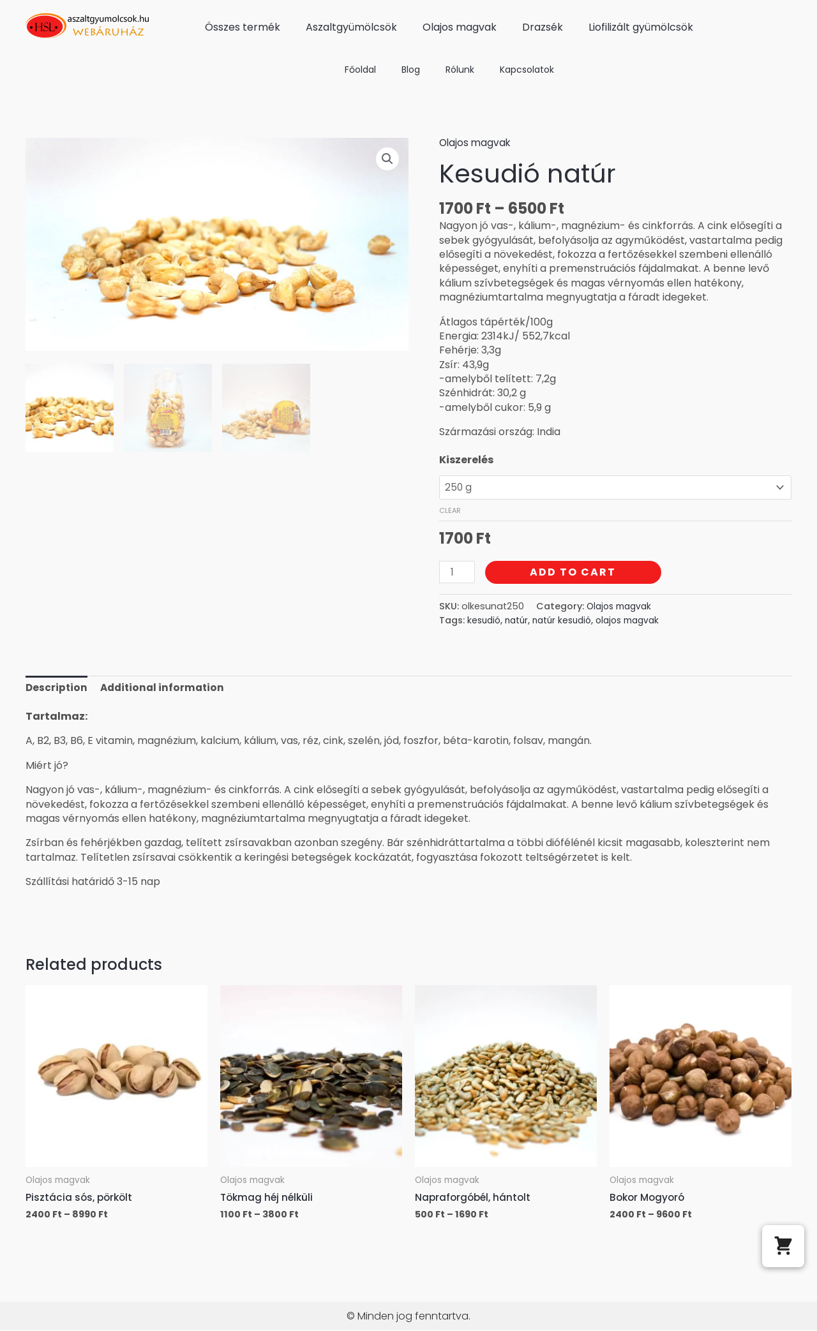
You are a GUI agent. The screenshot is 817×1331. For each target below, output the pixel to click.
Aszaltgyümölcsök (351, 27)
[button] (783, 1246)
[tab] (57, 690)
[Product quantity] (457, 574)
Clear (450, 512)
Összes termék (242, 27)
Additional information (165, 690)
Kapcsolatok (527, 69)
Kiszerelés (466, 459)
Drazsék (542, 27)
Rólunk (460, 69)
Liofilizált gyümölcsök (640, 27)
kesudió (485, 622)
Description (57, 690)
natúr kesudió (568, 622)
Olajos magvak (460, 27)
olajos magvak (638, 622)
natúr (519, 622)
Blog (410, 69)
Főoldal (360, 69)
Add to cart (575, 574)
